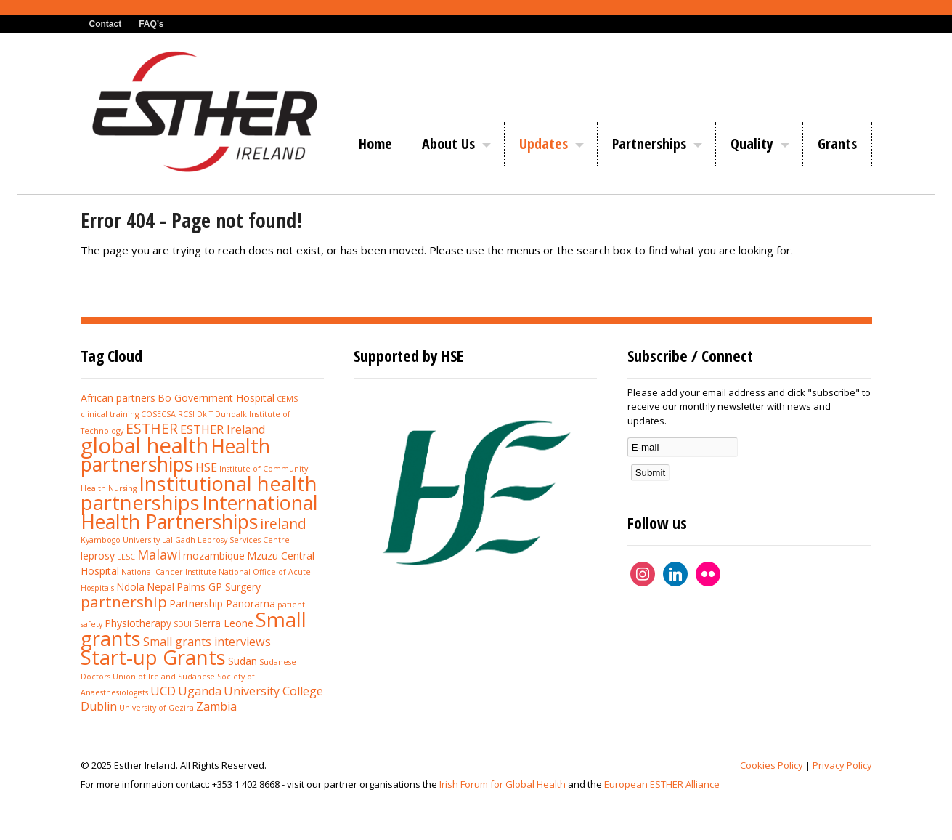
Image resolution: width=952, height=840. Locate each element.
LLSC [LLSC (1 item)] (126, 557)
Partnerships (649, 143)
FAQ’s (151, 24)
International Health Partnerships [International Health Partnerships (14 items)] (199, 512)
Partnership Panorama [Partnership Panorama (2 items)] (222, 603)
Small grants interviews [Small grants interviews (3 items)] (207, 642)
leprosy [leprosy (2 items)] (98, 555)
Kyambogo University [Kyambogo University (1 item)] (120, 540)
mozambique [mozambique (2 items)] (214, 555)
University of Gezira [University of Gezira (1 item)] (156, 708)
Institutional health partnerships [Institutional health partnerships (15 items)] (199, 493)
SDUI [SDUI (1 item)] (183, 624)
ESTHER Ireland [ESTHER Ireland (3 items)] (222, 429)
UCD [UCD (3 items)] (163, 691)
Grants (837, 143)
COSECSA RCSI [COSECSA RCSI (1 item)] (168, 414)
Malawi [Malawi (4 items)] (159, 554)
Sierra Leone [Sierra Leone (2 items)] (223, 623)
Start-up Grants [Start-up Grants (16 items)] (153, 657)
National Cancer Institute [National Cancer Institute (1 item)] (168, 572)
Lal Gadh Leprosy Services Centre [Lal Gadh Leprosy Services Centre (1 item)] (226, 540)
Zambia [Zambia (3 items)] (216, 706)
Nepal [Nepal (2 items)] (160, 587)
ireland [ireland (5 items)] (283, 523)
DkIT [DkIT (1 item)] (205, 414)
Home (375, 143)
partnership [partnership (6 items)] (124, 601)
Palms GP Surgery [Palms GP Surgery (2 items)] (218, 587)
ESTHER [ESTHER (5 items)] (152, 428)
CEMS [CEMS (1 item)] (287, 399)
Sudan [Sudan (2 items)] (242, 661)
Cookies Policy (771, 765)
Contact (105, 24)
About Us (448, 143)
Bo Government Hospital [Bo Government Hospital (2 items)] (216, 398)
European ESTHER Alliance (662, 784)
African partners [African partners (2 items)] (118, 398)
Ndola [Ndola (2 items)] (130, 587)
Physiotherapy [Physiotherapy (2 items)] (138, 623)
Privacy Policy (842, 765)
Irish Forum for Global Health (502, 784)
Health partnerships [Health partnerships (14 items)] (175, 455)
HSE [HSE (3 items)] (206, 467)
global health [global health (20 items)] (144, 445)
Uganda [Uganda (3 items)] (199, 691)
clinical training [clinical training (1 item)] (110, 414)
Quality (752, 143)
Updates (543, 143)
